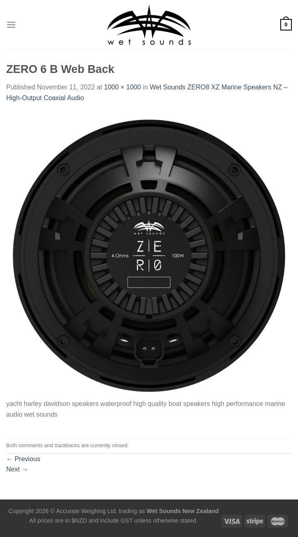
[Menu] (11, 24)
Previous (23, 458)
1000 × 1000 (122, 87)
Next (17, 469)
